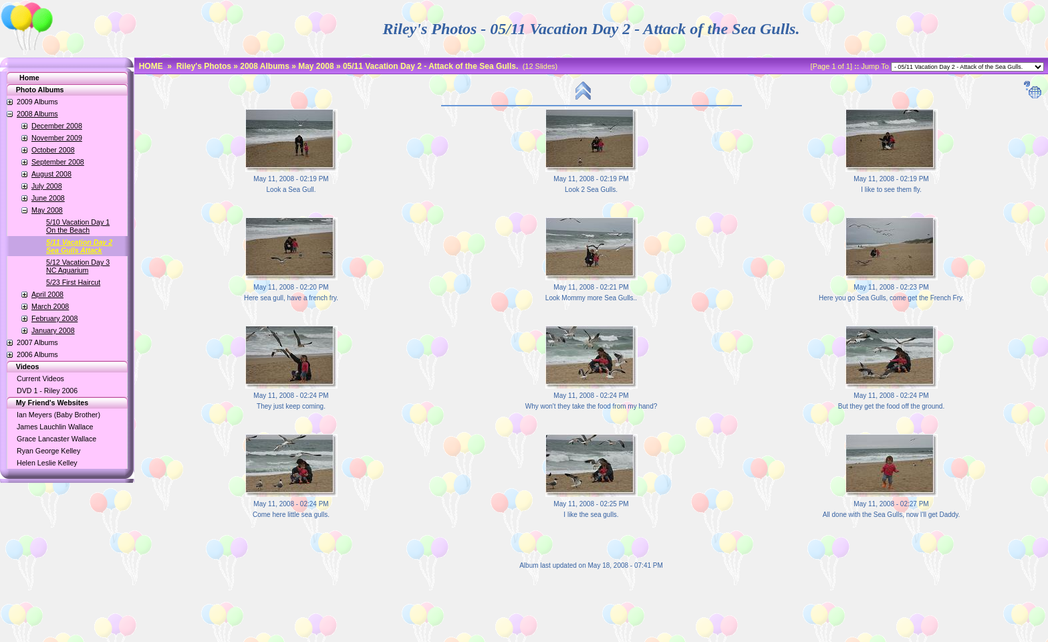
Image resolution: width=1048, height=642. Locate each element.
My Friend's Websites (45, 403)
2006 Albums (37, 354)
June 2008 (48, 198)
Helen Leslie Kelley (47, 463)
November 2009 (56, 138)
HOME (151, 66)
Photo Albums (33, 90)
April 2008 (47, 294)
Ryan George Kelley (48, 451)
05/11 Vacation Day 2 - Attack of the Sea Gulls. (430, 66)
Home (29, 78)
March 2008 (50, 306)
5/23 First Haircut (73, 282)
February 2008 (54, 318)
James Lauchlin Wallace (55, 427)
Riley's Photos (203, 66)
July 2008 (46, 186)
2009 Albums (37, 102)
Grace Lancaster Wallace (56, 439)
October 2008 (53, 150)
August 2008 (51, 174)
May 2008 (47, 210)
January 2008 (53, 330)
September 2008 (57, 162)
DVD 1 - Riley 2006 (47, 391)
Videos (20, 366)
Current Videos (40, 378)
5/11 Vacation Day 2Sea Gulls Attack (79, 246)
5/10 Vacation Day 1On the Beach (78, 226)
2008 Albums (37, 114)
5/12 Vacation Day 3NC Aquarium (78, 266)
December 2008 (56, 126)
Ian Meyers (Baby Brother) (58, 415)
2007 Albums (37, 342)
